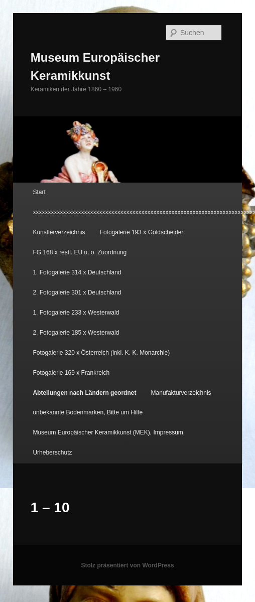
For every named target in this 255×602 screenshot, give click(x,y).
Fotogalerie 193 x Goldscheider (142, 232)
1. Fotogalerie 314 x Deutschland (77, 272)
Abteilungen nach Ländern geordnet (84, 392)
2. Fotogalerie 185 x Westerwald (76, 332)
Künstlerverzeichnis (59, 232)
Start (39, 192)
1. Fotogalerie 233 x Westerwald (76, 312)
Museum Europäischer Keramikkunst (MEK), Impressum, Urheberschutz (109, 442)
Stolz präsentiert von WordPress (127, 565)
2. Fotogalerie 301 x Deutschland (77, 292)
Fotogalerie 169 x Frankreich (71, 372)
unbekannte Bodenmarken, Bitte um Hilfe (88, 412)
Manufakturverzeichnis (181, 392)
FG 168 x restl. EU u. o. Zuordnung (79, 252)
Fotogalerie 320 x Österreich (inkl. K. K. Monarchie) (101, 352)
